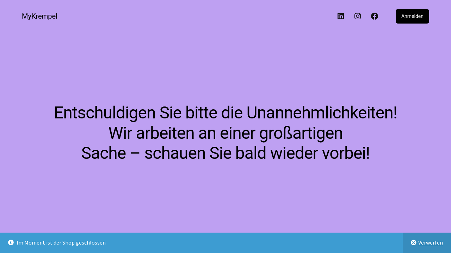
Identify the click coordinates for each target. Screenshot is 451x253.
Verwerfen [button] (430, 242)
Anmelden (412, 16)
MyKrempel (39, 16)
